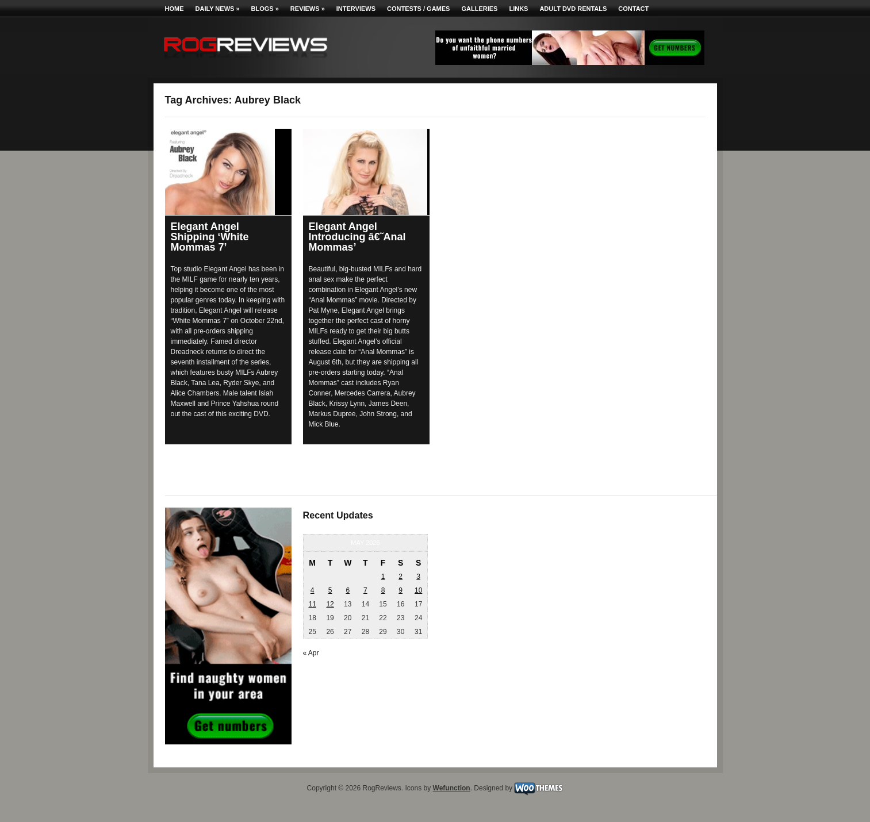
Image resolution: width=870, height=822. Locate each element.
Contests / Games (418, 8)
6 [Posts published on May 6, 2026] (348, 590)
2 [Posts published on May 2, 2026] (400, 577)
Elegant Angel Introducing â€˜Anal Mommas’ (357, 237)
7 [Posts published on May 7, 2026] (365, 590)
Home (174, 8)
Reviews (307, 8)
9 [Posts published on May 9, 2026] (400, 590)
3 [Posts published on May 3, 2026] (418, 577)
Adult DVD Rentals (573, 8)
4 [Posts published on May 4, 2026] (313, 590)
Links (518, 8)
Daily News (218, 8)
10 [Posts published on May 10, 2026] (418, 590)
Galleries (479, 8)
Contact (633, 8)
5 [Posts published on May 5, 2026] (330, 590)
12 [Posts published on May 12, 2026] (330, 604)
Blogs (265, 8)
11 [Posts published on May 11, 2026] (312, 604)
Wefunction (451, 789)
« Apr (311, 653)
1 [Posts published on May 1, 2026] (383, 577)
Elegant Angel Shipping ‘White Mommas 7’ (210, 237)
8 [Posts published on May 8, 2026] (383, 590)
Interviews (355, 8)
